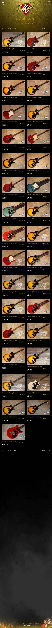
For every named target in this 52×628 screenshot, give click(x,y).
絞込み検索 (13, 29)
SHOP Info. (26, 506)
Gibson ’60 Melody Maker (34, 121)
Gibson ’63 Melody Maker (9, 393)
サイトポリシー (26, 580)
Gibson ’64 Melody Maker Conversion (38, 292)
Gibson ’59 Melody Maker (34, 97)
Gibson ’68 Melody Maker (34, 194)
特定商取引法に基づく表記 (26, 583)
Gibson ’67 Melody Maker (9, 121)
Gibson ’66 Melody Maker (34, 49)
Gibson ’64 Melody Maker (9, 97)
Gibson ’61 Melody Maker (9, 49)
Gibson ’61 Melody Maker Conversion (37, 243)
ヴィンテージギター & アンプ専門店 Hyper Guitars (26, 623)
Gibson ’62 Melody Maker (9, 73)
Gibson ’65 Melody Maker (34, 73)
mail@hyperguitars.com (28, 502)
